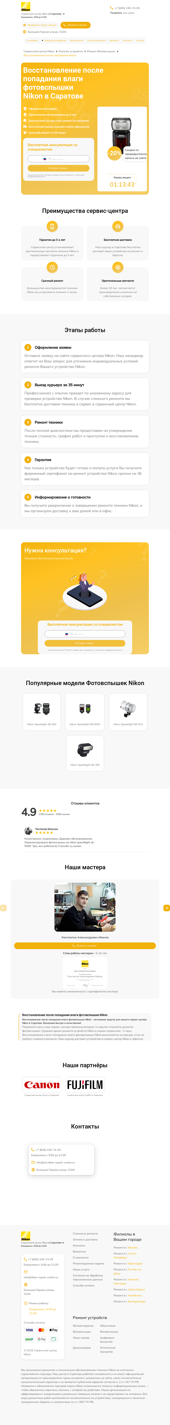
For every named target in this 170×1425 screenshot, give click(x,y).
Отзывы (140, 40)
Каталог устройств (55, 40)
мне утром (122, 12)
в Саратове (56, 13)
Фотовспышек (82, 1331)
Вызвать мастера (84, 945)
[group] (42, 1087)
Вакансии (114, 40)
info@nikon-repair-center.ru (41, 1274)
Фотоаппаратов (83, 1325)
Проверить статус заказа (39, 25)
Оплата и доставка (96, 40)
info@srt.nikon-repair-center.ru (53, 1162)
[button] (166, 908)
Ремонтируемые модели (88, 1263)
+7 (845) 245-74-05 (127, 8)
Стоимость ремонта (85, 1233)
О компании (32, 40)
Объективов (108, 1325)
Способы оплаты (83, 1285)
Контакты (127, 40)
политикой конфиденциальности (109, 650)
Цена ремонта (76, 40)
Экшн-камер (81, 1337)
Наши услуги (81, 1269)
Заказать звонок (75, 25)
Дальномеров (82, 1347)
